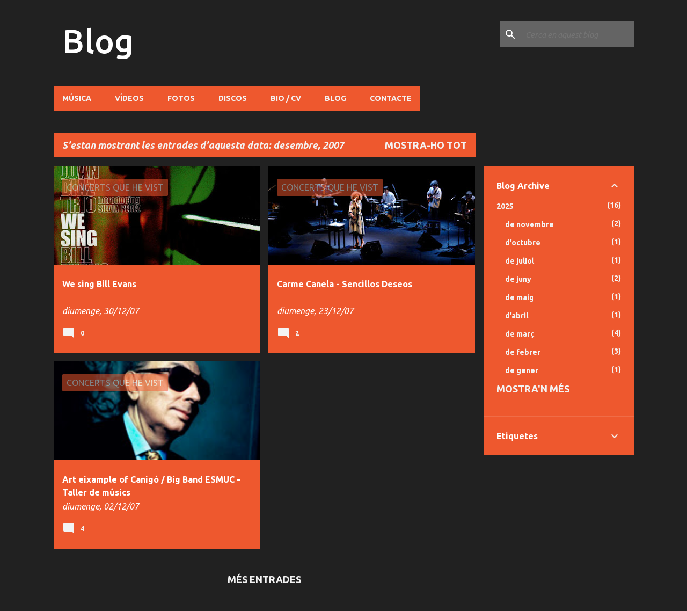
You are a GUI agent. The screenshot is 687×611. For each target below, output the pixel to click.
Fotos (181, 98)
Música (76, 98)
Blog (98, 41)
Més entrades (264, 579)
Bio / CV (286, 98)
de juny (518, 279)
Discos (232, 98)
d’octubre (522, 242)
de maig (519, 297)
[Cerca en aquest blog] (577, 34)
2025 (505, 206)
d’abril (516, 315)
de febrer (522, 352)
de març (520, 334)
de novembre (529, 224)
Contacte (391, 98)
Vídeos (129, 98)
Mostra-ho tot (426, 145)
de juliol (519, 261)
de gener (521, 370)
